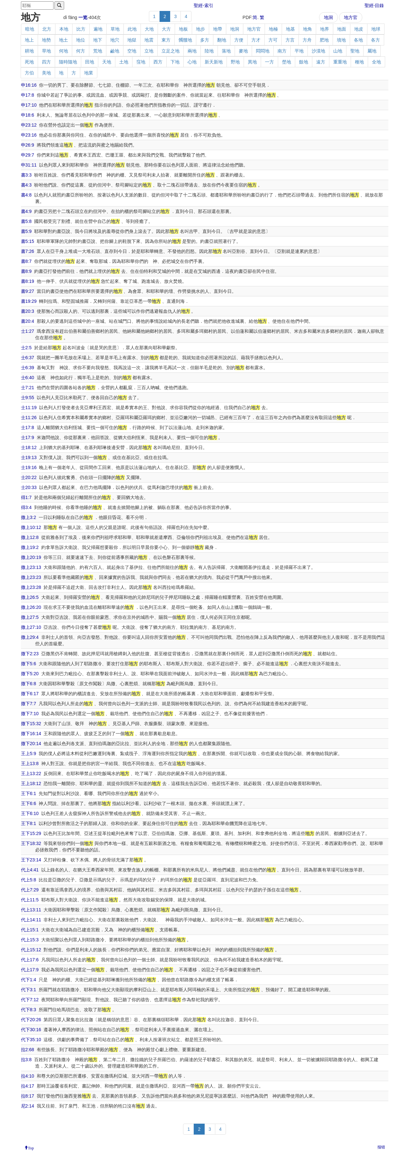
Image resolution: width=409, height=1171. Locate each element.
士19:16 (29, 467)
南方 (282, 50)
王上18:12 (31, 783)
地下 (97, 40)
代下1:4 (28, 979)
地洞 (328, 17)
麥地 (243, 50)
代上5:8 (28, 879)
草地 (115, 29)
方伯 (29, 72)
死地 (29, 61)
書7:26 (27, 251)
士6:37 (27, 357)
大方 (166, 29)
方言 (290, 40)
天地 (106, 61)
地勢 (46, 40)
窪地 (140, 61)
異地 (252, 61)
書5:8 (26, 221)
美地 (46, 72)
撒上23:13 (31, 567)
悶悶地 (262, 50)
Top (31, 1147)
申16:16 (29, 85)
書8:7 (26, 261)
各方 (375, 40)
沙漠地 (318, 50)
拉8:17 (27, 1096)
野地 (235, 61)
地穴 (114, 40)
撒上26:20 (31, 607)
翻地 (221, 40)
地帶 (217, 29)
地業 (88, 72)
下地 (175, 61)
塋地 (286, 61)
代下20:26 (31, 1019)
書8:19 (27, 281)
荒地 (97, 50)
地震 (148, 40)
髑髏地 (185, 40)
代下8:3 (28, 1009)
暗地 (29, 29)
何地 (63, 50)
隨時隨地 (68, 61)
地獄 (131, 40)
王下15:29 (31, 833)
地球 (375, 29)
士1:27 (27, 331)
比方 (80, 29)
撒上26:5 (30, 597)
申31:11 (29, 165)
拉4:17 (27, 1086)
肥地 (324, 40)
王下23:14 (31, 859)
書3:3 (26, 175)
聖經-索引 (203, 5)
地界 (324, 29)
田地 (89, 61)
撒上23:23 (31, 577)
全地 (376, 61)
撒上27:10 (31, 627)
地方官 (350, 17)
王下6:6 (28, 803)
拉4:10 (27, 1076)
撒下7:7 (28, 703)
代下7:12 (30, 999)
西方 (157, 61)
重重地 (340, 61)
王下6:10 (30, 813)
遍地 (97, 29)
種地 (359, 61)
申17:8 (27, 95)
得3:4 (26, 507)
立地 (148, 50)
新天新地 (214, 61)
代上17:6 (30, 959)
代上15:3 (30, 939)
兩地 (192, 50)
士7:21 (27, 387)
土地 (123, 61)
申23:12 (29, 125)
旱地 (46, 50)
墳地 (341, 40)
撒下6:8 (28, 683)
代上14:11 (31, 919)
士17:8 (27, 427)
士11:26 (29, 417)
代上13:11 (31, 909)
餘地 (303, 61)
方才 (255, 40)
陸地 (209, 50)
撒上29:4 (30, 637)
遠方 (320, 61)
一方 (269, 61)
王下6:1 (28, 793)
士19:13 (29, 457)
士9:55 (27, 397)
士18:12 (29, 447)
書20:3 (27, 311)
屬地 (371, 50)
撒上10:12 (31, 527)
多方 (204, 40)
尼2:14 (27, 1106)
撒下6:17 (30, 693)
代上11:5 (30, 899)
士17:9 (27, 437)
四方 (46, 61)
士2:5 (26, 347)
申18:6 (27, 115)
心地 (192, 61)
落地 (226, 50)
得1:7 (26, 497)
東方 (165, 40)
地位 (80, 40)
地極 (273, 29)
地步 (200, 29)
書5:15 (27, 241)
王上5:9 (28, 753)
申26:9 (27, 145)
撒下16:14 (31, 733)
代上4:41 (30, 869)
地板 (183, 29)
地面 (341, 29)
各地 (358, 40)
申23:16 (29, 135)
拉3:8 (26, 1059)
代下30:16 (31, 1029)
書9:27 (27, 291)
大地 (149, 29)
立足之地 (170, 50)
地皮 (358, 29)
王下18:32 (31, 843)
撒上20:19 (31, 557)
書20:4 (27, 321)
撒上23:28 (31, 587)
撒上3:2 (28, 517)
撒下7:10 (30, 713)
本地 (63, 29)
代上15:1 (30, 929)
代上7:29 (30, 889)
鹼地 (114, 50)
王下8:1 (28, 823)
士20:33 (29, 487)
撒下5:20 (30, 673)
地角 (307, 29)
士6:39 (27, 367)
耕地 (29, 50)
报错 (381, 1147)
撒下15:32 (31, 723)
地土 (63, 40)
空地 (131, 50)
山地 (337, 50)
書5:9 (26, 231)
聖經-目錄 (374, 5)
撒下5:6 (28, 663)
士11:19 (29, 407)
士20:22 (29, 477)
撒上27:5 (30, 617)
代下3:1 (28, 989)
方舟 (307, 40)
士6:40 (27, 377)
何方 (80, 50)
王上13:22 (31, 773)
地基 (290, 29)
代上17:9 (30, 969)
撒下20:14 (31, 743)
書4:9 (26, 211)
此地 (132, 29)
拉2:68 (27, 1049)
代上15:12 (31, 949)
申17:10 (29, 105)
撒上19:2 (30, 547)
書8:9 (26, 271)
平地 (299, 50)
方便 (238, 40)
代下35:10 (31, 1039)
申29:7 (27, 155)
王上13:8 (30, 763)
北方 (46, 29)
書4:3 (26, 184)
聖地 (354, 50)
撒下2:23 (30, 653)
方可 (273, 40)
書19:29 (29, 301)
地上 (29, 40)
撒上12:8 (30, 537)
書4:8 (26, 194)
